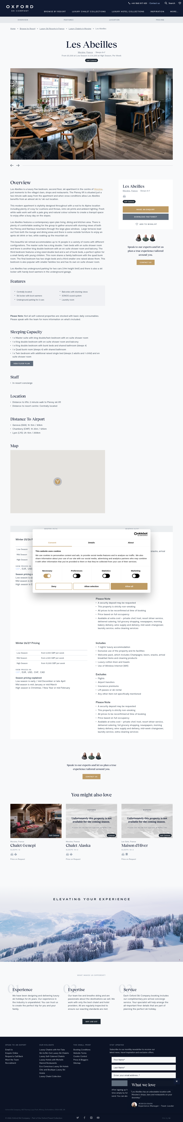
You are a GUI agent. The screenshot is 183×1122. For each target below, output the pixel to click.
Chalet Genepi (23, 845)
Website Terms (79, 1053)
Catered (111, 835)
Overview (23, 20)
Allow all (129, 586)
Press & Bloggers (80, 1059)
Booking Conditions (81, 1049)
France (89, 52)
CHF (36, 672)
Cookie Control (80, 1056)
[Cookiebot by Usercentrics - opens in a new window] (136, 534)
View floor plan (21, 363)
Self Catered (92, 60)
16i (169, 1118)
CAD (42, 672)
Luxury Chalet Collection (50, 1076)
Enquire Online (11, 1053)
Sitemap (77, 1063)
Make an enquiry (145, 209)
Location (114, 20)
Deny (53, 586)
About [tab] (131, 542)
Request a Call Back (14, 1056)
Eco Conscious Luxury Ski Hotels (53, 1066)
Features (68, 20)
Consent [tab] (52, 542)
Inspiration (157, 11)
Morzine (81, 52)
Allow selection (91, 586)
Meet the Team (12, 1059)
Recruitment (10, 1063)
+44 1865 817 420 (137, 3)
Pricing (160, 20)
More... (174, 11)
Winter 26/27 (132, 529)
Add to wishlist (146, 224)
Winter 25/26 (51, 529)
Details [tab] (91, 542)
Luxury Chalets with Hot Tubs (52, 1049)
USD (30, 568)
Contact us (154, 3)
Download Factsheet (145, 217)
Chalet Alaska (78, 845)
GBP (18, 568)
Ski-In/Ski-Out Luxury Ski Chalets (54, 1053)
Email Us (9, 1049)
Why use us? (91, 1021)
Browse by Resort (55, 11)
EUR (24, 568)
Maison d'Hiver (134, 845)
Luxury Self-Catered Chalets (52, 1056)
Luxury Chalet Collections (89, 11)
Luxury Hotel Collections (128, 11)
